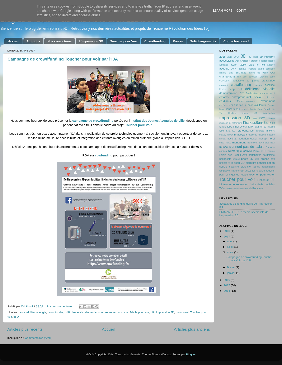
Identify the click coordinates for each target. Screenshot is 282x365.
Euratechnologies (245, 101)
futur (260, 109)
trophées (270, 184)
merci (271, 138)
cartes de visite (258, 72)
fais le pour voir (139, 312)
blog (231, 72)
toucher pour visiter (262, 174)
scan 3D (239, 162)
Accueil (13, 41)
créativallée (268, 80)
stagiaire (234, 166)
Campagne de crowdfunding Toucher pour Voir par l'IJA (63, 59)
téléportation (268, 166)
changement (227, 76)
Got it (241, 11)
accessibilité (27, 312)
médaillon (243, 138)
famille (263, 105)
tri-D (16, 316)
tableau (256, 166)
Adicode (245, 60)
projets (223, 162)
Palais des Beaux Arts (233, 154)
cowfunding (103, 155)
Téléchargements (203, 41)
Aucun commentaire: (60, 306)
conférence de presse (246, 80)
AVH (233, 68)
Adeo (238, 60)
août (230, 241)
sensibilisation (266, 162)
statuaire (246, 166)
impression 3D (165, 312)
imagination (269, 113)
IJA (153, 312)
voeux (260, 188)
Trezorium (263, 180)
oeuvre (247, 150)
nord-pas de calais (249, 146)
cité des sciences (247, 76)
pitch (257, 159)
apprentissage (267, 60)
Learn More (222, 11)
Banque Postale (247, 68)
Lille (221, 130)
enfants (95, 312)
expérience (224, 105)
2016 (229, 56)
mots (272, 142)
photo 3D (247, 158)
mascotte (252, 134)
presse (265, 158)
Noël (231, 147)
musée (223, 146)
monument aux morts (258, 142)
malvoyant (182, 312)
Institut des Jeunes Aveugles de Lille (158, 120)
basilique (270, 68)
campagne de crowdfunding (93, 120)
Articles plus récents (25, 329)
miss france (225, 142)
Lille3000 (230, 130)
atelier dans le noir (252, 64)
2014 (227, 290)
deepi (232, 89)
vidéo (252, 188)
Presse (178, 41)
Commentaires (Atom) (38, 337)
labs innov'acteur (237, 126)
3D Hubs (253, 56)
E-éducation (252, 93)
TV (221, 188)
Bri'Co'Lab (241, 72)
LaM (250, 126)
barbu (261, 68)
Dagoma (258, 85)
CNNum (264, 76)
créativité (223, 85)
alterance (255, 60)
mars (230, 252)
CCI (272, 72)
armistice (223, 64)
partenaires (255, 154)
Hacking (232, 113)
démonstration (228, 93)
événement (268, 101)
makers (270, 130)
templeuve (224, 170)
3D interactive (267, 56)
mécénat (231, 138)
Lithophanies (246, 130)
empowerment (267, 93)
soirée (223, 166)
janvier (231, 273)
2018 (227, 230)
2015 (222, 56)
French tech (231, 109)
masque (262, 134)
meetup (263, 138)
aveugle (41, 312)
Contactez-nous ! (236, 41)
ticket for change (255, 170)
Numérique (235, 150)
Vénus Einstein (240, 188)
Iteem (271, 118)
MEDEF (254, 138)
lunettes (260, 130)
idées (245, 113)
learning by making (264, 126)
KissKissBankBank (257, 122)
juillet (230, 246)
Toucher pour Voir (123, 41)
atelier (234, 64)
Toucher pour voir (237, 179)
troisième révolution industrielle (243, 184)
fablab (234, 105)
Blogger (191, 354)
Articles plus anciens (192, 329)
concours (224, 80)
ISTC (262, 118)
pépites (236, 159)
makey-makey (226, 134)
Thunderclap (237, 170)
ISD (255, 118)
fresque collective (248, 109)
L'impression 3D (91, 41)
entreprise (270, 97)
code (272, 76)
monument (239, 142)
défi (240, 89)
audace (271, 64)
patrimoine (269, 154)
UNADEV (228, 188)
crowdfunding (56, 312)
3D (243, 56)
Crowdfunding (155, 41)
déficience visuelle (77, 312)
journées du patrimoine (230, 123)
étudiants (225, 101)
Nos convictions (59, 41)
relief (230, 163)
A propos (33, 41)
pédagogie (225, 158)
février (231, 267)
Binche (222, 72)
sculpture (251, 162)
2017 (236, 56)
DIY (242, 93)
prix (273, 158)
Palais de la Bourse (264, 151)
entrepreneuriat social (114, 312)
